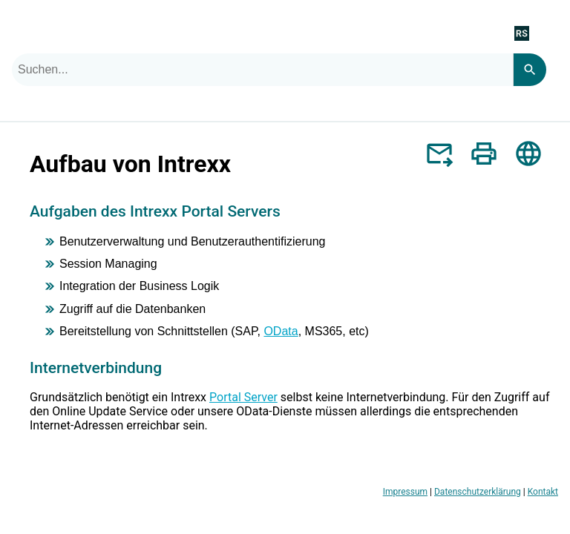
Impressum (405, 492)
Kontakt (543, 492)
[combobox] (262, 69)
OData (280, 331)
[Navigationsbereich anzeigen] (550, 32)
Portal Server (243, 397)
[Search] (529, 69)
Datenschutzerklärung (477, 492)
